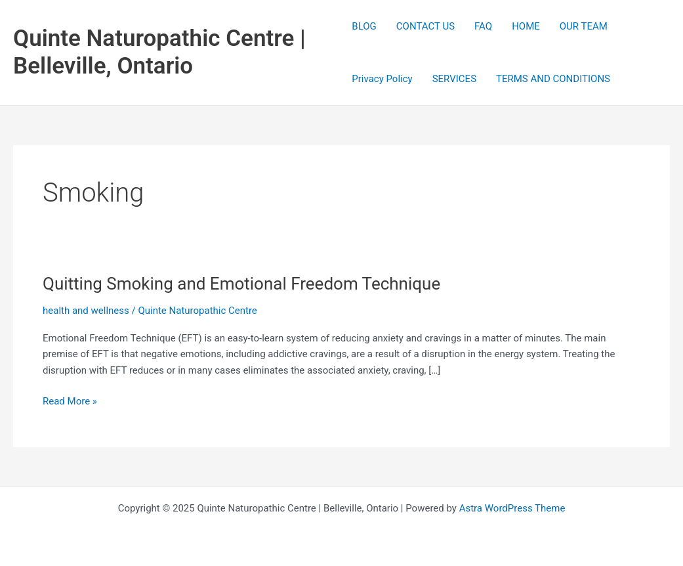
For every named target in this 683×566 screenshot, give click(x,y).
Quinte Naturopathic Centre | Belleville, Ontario (159, 52)
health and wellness (86, 310)
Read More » (70, 401)
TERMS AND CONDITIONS (553, 79)
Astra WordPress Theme (512, 508)
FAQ (483, 26)
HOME (526, 26)
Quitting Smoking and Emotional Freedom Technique (241, 284)
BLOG (364, 26)
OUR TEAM (584, 26)
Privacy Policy (382, 79)
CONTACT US (425, 26)
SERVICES (454, 79)
